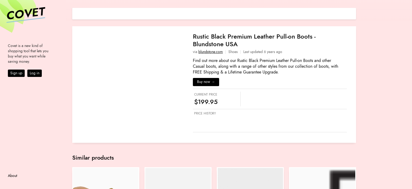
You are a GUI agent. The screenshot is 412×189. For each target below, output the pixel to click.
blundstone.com (210, 51)
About (12, 175)
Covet (25, 14)
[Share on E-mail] (352, 12)
